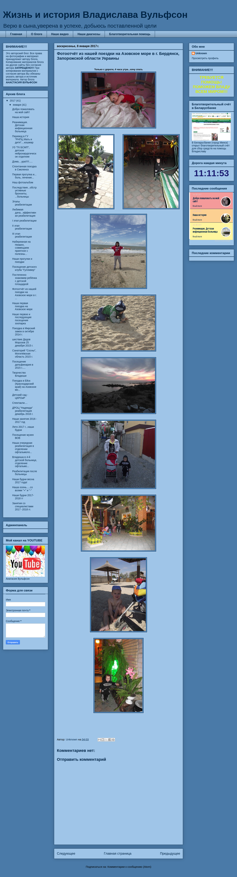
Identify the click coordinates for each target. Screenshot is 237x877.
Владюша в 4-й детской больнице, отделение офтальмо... (24, 462)
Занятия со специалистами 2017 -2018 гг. (22, 506)
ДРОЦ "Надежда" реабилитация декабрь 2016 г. (22, 410)
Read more (197, 206)
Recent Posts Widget (222, 241)
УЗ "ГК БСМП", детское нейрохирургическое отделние (24, 152)
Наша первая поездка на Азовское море (22, 306)
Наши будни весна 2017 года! (23, 481)
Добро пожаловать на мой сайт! (23, 111)
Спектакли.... (20, 402)
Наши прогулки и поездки (22, 260)
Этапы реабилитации (22, 203)
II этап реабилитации (22, 227)
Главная (16, 34)
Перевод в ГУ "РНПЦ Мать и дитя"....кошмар (22, 139)
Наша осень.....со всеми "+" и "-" (22, 489)
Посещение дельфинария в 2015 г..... (22, 364)
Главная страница (117, 853)
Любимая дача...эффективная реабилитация (24, 212)
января (17, 104)
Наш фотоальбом (22, 182)
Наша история (20, 117)
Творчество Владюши (19, 374)
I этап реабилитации (24, 220)
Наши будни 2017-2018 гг (23, 497)
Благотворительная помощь (129, 34)
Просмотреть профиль (205, 58)
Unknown (201, 53)
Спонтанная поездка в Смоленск (24, 168)
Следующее (66, 853)
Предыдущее (170, 853)
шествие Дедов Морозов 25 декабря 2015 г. (22, 342)
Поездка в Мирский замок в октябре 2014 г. (23, 331)
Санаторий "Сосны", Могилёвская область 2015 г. (24, 353)
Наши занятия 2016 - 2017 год (24, 420)
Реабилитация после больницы (24, 473)
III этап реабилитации (22, 235)
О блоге (36, 34)
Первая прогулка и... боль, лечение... (24, 176)
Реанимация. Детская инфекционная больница (22, 127)
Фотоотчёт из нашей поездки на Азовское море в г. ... (24, 294)
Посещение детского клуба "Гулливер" (24, 268)
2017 (13, 100)
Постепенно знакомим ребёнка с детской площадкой (24, 279)
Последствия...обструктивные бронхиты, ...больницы (24, 192)
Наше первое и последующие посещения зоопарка (22, 319)
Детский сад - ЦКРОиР (20, 396)
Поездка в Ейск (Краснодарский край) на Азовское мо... (24, 385)
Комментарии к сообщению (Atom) (129, 866)
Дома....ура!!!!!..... (22, 161)
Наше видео (60, 34)
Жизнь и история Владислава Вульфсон (95, 15)
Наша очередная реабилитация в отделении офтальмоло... (23, 447)
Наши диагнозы (88, 34)
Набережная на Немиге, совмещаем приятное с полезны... (21, 247)
